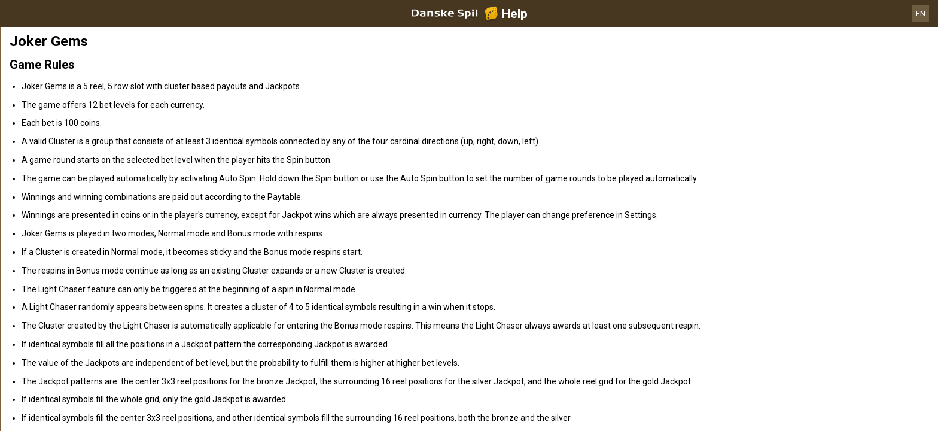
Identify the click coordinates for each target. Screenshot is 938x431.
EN (920, 13)
